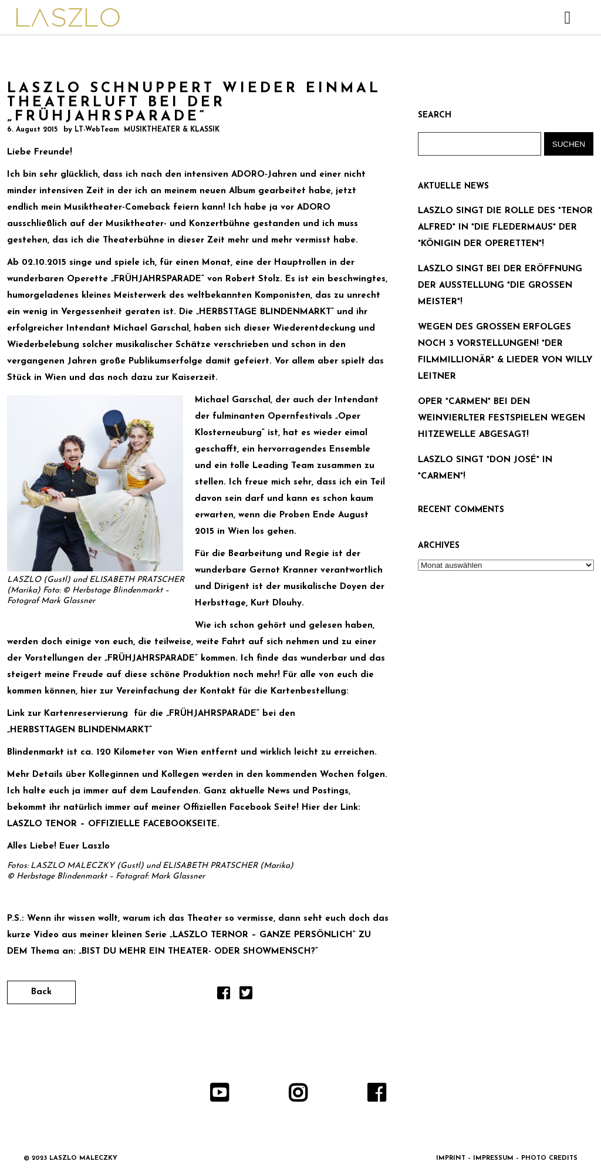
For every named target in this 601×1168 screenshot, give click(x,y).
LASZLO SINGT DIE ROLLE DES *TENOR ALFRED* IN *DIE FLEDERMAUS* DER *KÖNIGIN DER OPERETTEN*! (505, 227)
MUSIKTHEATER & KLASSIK (172, 129)
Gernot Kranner (283, 570)
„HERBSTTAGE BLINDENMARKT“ (266, 312)
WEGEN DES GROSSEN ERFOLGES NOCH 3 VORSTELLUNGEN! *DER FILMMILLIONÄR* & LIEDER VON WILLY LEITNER (505, 352)
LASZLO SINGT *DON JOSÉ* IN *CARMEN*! (485, 468)
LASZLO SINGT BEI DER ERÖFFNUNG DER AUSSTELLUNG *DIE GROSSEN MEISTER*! (500, 286)
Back (41, 992)
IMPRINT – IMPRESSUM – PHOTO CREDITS (507, 1158)
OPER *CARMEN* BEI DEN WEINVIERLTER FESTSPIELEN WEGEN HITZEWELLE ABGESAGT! (501, 418)
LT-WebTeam (97, 129)
